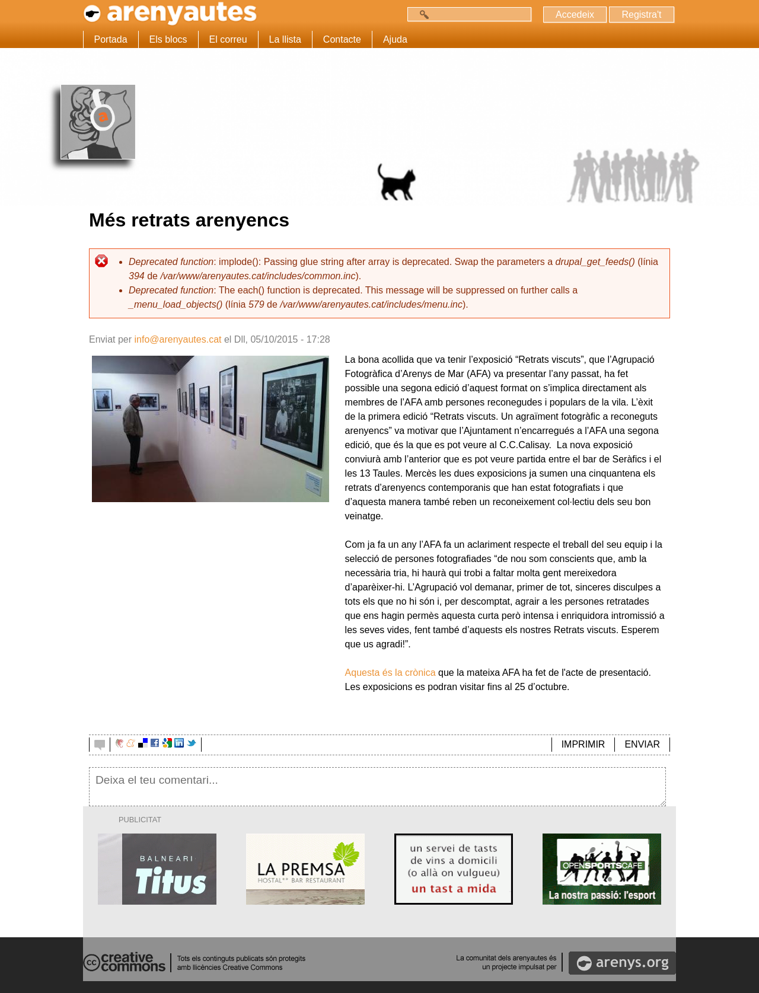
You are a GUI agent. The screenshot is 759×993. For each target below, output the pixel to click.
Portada (110, 39)
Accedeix (575, 14)
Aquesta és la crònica (390, 673)
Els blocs (168, 39)
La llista (285, 39)
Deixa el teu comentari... (377, 786)
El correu (228, 39)
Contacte (342, 39)
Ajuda (395, 39)
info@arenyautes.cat (177, 339)
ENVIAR (642, 744)
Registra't (641, 14)
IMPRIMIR (583, 744)
